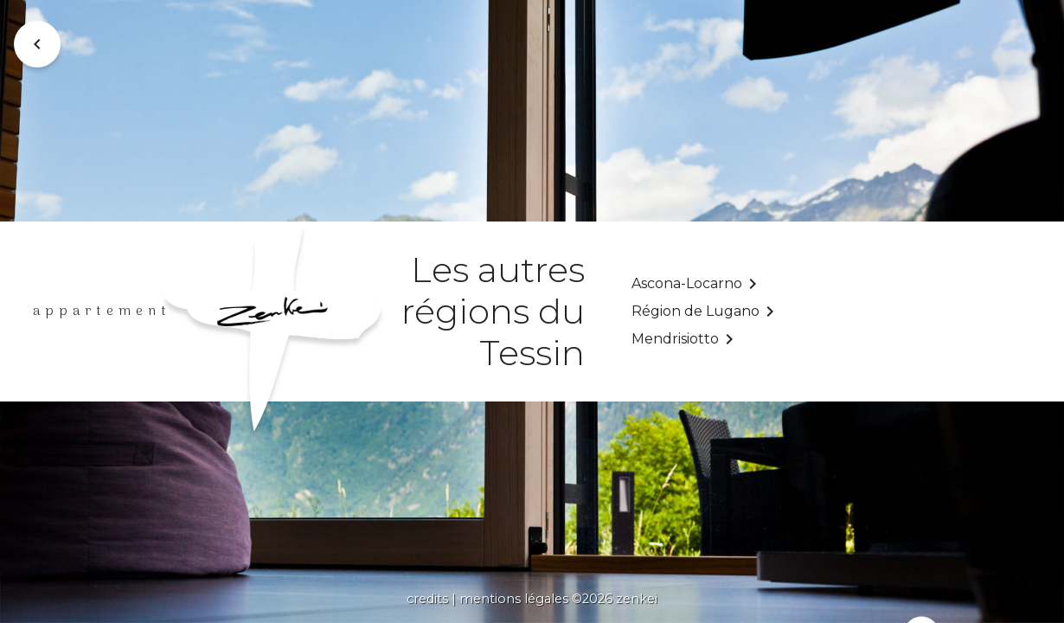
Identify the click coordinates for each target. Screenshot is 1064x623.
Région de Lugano (695, 311)
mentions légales (513, 599)
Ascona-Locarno (686, 283)
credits (427, 599)
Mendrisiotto (675, 339)
